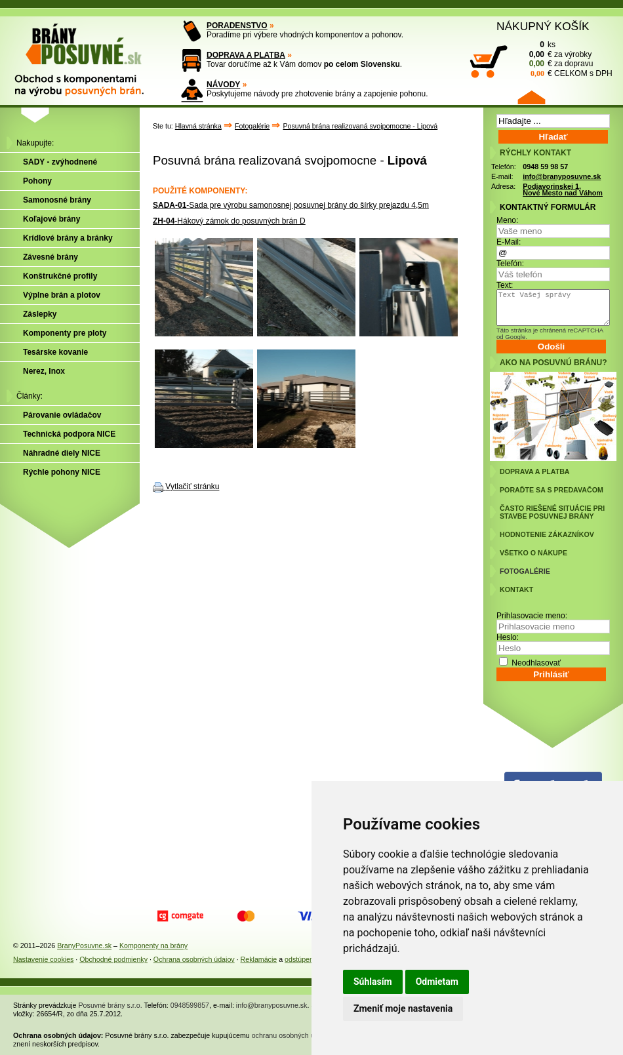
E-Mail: (508, 242)
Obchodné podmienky (113, 959)
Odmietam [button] (437, 981)
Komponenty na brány (153, 945)
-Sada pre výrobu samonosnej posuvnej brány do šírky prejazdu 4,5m (291, 205)
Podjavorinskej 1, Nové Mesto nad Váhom (563, 189)
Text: (504, 285)
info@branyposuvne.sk (562, 176)
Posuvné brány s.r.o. (110, 1005)
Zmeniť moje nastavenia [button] (402, 1008)
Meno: (507, 220)
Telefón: (510, 263)
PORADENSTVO (237, 25)
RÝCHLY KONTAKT (535, 152)
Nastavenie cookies (43, 959)
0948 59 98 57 (545, 166)
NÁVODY (223, 84)
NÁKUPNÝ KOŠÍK (543, 26)
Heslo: (507, 637)
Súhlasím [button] (372, 981)
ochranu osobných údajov (291, 1035)
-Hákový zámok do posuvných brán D (229, 221)
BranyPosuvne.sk (84, 945)
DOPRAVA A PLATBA (246, 55)
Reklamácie (259, 959)
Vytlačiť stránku (192, 486)
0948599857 (190, 1005)
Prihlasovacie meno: (531, 615)
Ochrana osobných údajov (194, 959)
